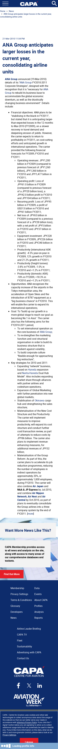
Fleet (19, 640)
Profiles (38, 606)
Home (2, 11)
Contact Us (23, 658)
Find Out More (12, 574)
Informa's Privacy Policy (27, 722)
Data (37, 588)
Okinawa (39, 400)
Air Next (32, 496)
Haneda (32, 369)
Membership (17, 588)
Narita (25, 373)
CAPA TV (22, 634)
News (11, 11)
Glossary (15, 606)
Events (38, 594)
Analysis (39, 612)
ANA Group (11, 79)
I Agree (29, 742)
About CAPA (40, 600)
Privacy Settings (9, 735)
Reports (38, 617)
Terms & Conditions (21, 600)
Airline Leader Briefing (29, 628)
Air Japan (38, 486)
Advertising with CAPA (29, 652)
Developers (17, 612)
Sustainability (24, 646)
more (30, 513)
